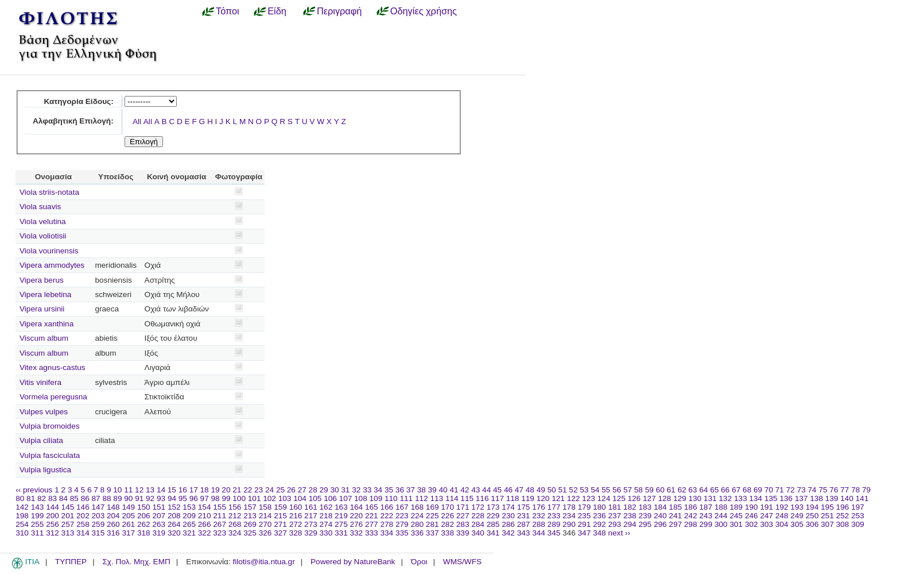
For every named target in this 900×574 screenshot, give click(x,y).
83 (52, 498)
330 (326, 533)
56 (616, 490)
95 (183, 498)
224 (417, 515)
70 (769, 490)
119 (527, 498)
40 (443, 490)
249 (797, 515)
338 (447, 533)
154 (204, 507)
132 (725, 498)
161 (310, 507)
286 (508, 524)
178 (569, 507)
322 (204, 533)
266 (204, 524)
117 (497, 498)
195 (827, 507)
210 (204, 515)
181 (614, 507)
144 (52, 507)
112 (421, 498)
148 (113, 507)
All (137, 121)
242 (690, 515)
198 (22, 515)
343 (523, 533)
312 (52, 533)
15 (172, 490)
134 (755, 498)
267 (219, 524)
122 (573, 498)
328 (295, 533)
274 (326, 524)
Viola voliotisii (43, 236)
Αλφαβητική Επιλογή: (73, 121)
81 (30, 498)
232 (538, 515)
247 (766, 515)
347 (584, 533)
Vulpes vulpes (44, 411)
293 (614, 524)
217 (310, 515)
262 (143, 524)
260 (113, 524)
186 (690, 507)
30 (334, 490)
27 (302, 490)
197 (857, 507)
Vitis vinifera (40, 382)
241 (675, 515)
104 (300, 498)
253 (857, 515)
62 (681, 490)
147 (98, 507)
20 (226, 490)
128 (664, 498)
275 (341, 524)
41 (453, 490)
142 (22, 507)
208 (174, 515)
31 (345, 490)
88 (106, 498)
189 (736, 507)
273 (310, 524)
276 (356, 524)
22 (247, 490)
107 (345, 498)
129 (679, 498)
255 (37, 524)
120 (543, 498)
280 (417, 524)
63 (692, 490)
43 (475, 490)
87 (96, 498)
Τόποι (227, 11)
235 (584, 515)
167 (402, 507)
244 (721, 515)
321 (189, 533)
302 (751, 524)
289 (554, 524)
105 (315, 498)
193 (797, 507)
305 (797, 524)
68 (747, 490)
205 (128, 515)
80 (19, 498)
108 (360, 498)
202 (83, 515)
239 (644, 515)
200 (52, 515)
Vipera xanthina (46, 323)
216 (295, 515)
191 (766, 507)
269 (250, 524)
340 (477, 533)
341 (493, 533)
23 (258, 490)
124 (604, 498)
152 (174, 507)
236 (599, 515)
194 (812, 507)
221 (371, 515)
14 (161, 490)
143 (37, 507)
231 (523, 515)
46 (508, 490)
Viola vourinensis (49, 250)
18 (204, 490)
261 (128, 524)
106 (330, 498)
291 (584, 524)
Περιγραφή (339, 11)
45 (497, 490)
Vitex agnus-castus (53, 367)
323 (219, 533)
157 (250, 507)
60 (660, 490)
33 (367, 490)
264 (174, 524)
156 (235, 507)
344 (538, 533)
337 (432, 533)
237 (614, 515)
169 (432, 507)
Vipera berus (42, 280)
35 (389, 490)
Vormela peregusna (53, 396)
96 (193, 498)
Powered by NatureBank (353, 561)
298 (690, 524)
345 (554, 533)
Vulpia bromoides (50, 426)
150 (143, 507)
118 (512, 498)
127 (649, 498)
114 (452, 498)
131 (710, 498)
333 (371, 533)
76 (833, 490)
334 (386, 533)
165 (371, 507)
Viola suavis (40, 206)
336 (417, 533)
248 (782, 515)
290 (569, 524)
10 (117, 490)
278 (386, 524)
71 (779, 490)
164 (356, 507)
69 (758, 490)
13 (150, 490)
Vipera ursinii (42, 309)
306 (812, 524)
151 (158, 507)
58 (638, 490)
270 (265, 524)
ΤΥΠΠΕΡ (71, 561)
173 (493, 507)
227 (463, 515)
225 (432, 515)
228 (477, 515)
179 (584, 507)
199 (37, 515)
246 (751, 515)
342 (508, 533)
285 (493, 524)
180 (599, 507)
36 (399, 490)
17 (193, 490)
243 (705, 515)
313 (68, 533)
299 (705, 524)
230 (508, 515)
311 (37, 533)
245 (736, 515)
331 (341, 533)
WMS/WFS (462, 561)
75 (822, 490)
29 (324, 490)
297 (675, 524)
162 (326, 507)
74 (812, 490)
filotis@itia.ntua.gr (263, 561)
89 (117, 498)
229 (493, 515)
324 (235, 533)
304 (782, 524)
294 (630, 524)
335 (402, 533)
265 (189, 524)
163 (341, 507)
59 (649, 490)
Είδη (276, 11)
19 (215, 490)
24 (269, 490)
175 (523, 507)
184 (660, 507)
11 (128, 490)
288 (538, 524)
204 (113, 515)
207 (158, 515)
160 (295, 507)
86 (85, 498)
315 (98, 533)
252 (842, 515)
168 (417, 507)
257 (68, 524)
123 (588, 498)
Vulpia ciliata (41, 440)
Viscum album (44, 338)
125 (619, 498)
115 (467, 498)
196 (842, 507)
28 (313, 490)
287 (523, 524)
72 (790, 490)
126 (634, 498)
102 (269, 498)
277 (371, 524)
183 (644, 507)
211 (219, 515)
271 (280, 524)
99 (226, 498)
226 (447, 515)
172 (477, 507)
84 (63, 498)
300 (721, 524)
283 (463, 524)
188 (721, 507)
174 (508, 507)
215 (280, 515)
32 (356, 490)
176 (538, 507)
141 (862, 498)
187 (705, 507)
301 (736, 524)
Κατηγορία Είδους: (78, 101)
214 (265, 515)
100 (239, 498)
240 (660, 515)
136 (786, 498)
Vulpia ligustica (45, 469)
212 (235, 515)
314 (83, 533)
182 (630, 507)
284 (477, 524)
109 (376, 498)
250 (812, 515)
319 (158, 533)
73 (801, 490)
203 (98, 515)
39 (432, 490)
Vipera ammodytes (52, 265)
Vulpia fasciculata (50, 455)
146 (83, 507)
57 (627, 490)
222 (386, 515)
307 (827, 524)
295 (644, 524)
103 (285, 498)
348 (599, 533)
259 (98, 524)
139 (832, 498)
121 (558, 498)
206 (143, 515)
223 (402, 515)
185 (675, 507)
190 (751, 507)
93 (161, 498)
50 (552, 490)
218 (326, 515)
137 (801, 498)
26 (291, 490)
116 (482, 498)
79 (866, 490)
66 (725, 490)
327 (280, 533)
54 (595, 490)
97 (204, 498)
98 (215, 498)
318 (143, 533)
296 (660, 524)
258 (83, 524)
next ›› (619, 533)
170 (447, 507)
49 (541, 490)
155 (219, 507)
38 (421, 490)
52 (573, 490)
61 (671, 490)
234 (569, 515)
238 (630, 515)
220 (356, 515)
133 (740, 498)
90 (128, 498)
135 (771, 498)
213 (250, 515)
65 (714, 490)
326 (265, 533)
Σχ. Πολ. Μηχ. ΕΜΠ (136, 561)
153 (189, 507)
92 (150, 498)
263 (158, 524)
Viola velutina (43, 221)
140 (847, 498)
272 (295, 524)
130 (694, 498)
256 (52, 524)
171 (463, 507)
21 (236, 490)
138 (816, 498)
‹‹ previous (33, 490)
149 (128, 507)
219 (341, 515)
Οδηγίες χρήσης (423, 11)
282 (447, 524)
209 (189, 515)
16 (183, 490)
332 (356, 533)
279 (402, 524)
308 (842, 524)
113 (436, 498)
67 (736, 490)
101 (254, 498)
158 (265, 507)
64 (703, 490)
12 (139, 490)
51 (562, 490)
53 (584, 490)
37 (410, 490)
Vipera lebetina (45, 294)
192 (782, 507)
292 (599, 524)
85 (74, 498)
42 (464, 490)
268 (235, 524)
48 (530, 490)
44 (486, 490)
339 (463, 533)
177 (554, 507)
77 (844, 490)
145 (68, 507)
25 (280, 490)
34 (378, 490)
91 (139, 498)
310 (22, 533)
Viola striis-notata (49, 192)
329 (310, 533)
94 (172, 498)
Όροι (419, 561)
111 (406, 498)
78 (855, 490)
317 (128, 533)
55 (606, 490)
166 (386, 507)
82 (41, 498)
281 (432, 524)
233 (554, 515)
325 (250, 533)
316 (113, 533)
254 (22, 524)
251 (827, 515)
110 (391, 498)
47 (519, 490)
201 (68, 515)
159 (280, 507)
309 (857, 524)
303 (766, 524)
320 (174, 533)
